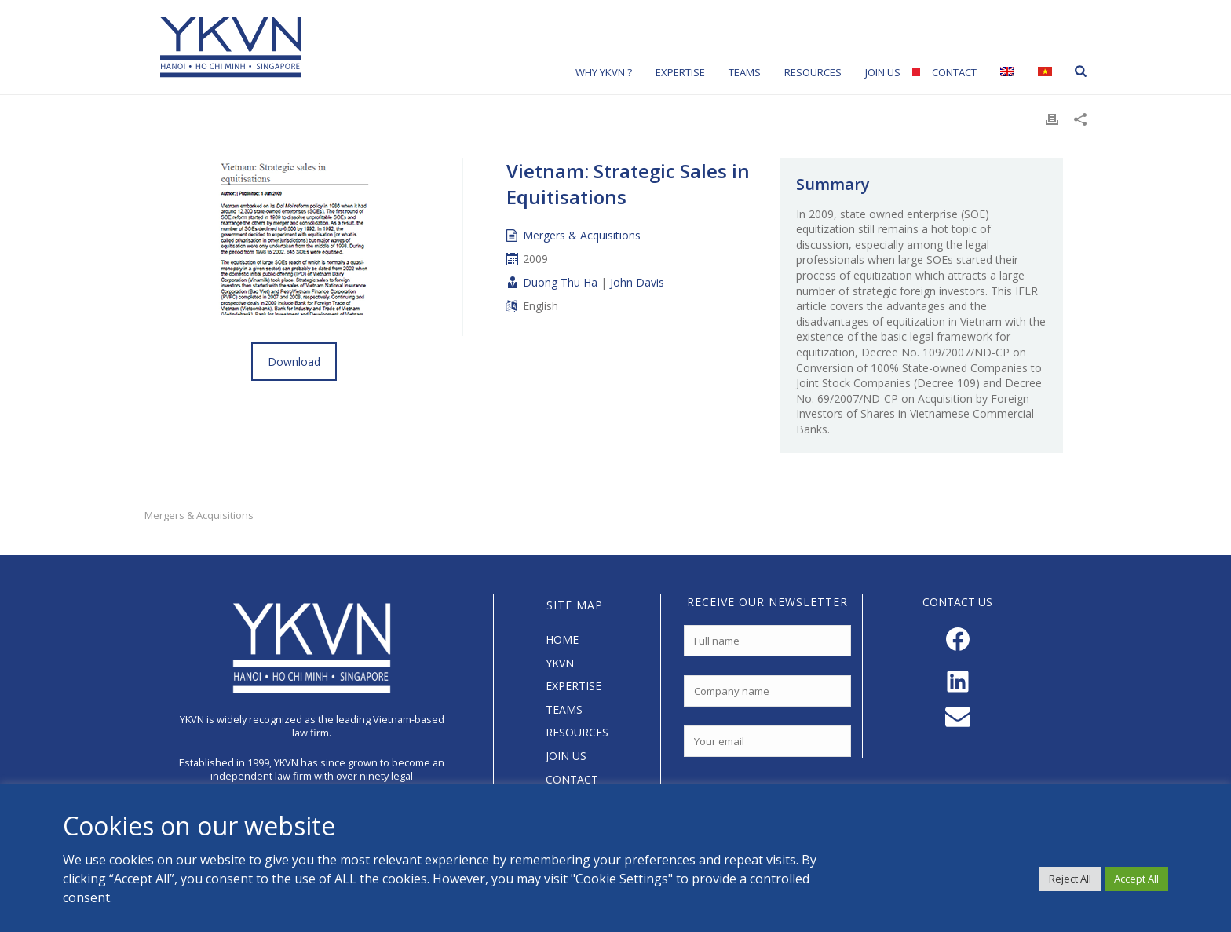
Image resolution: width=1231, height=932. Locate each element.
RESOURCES (577, 732)
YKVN (560, 663)
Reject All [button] (1070, 879)
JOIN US (566, 755)
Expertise (680, 72)
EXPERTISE (573, 685)
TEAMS (564, 709)
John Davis (637, 282)
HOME (562, 639)
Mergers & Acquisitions (582, 235)
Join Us (882, 72)
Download (294, 361)
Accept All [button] (1136, 879)
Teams (745, 72)
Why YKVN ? (603, 72)
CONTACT (572, 779)
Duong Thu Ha (560, 282)
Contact (954, 72)
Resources (813, 72)
